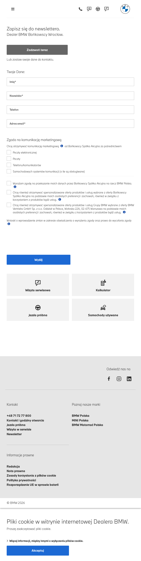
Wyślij (38, 260)
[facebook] (109, 382)
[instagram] (119, 382)
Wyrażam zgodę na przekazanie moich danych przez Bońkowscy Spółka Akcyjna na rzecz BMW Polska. (72, 185)
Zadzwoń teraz (37, 50)
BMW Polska (80, 415)
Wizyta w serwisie (19, 429)
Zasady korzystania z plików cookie (31, 475)
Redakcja (13, 466)
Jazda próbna (16, 425)
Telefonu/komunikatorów (27, 165)
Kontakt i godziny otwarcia (25, 420)
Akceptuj (38, 550)
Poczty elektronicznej (25, 152)
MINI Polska (80, 420)
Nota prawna (16, 471)
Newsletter (14, 434)
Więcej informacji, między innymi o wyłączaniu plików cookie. (45, 541)
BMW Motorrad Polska (87, 425)
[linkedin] (129, 382)
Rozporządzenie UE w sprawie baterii (32, 485)
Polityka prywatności (21, 480)
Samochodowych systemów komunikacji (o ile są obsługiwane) (49, 171)
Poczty (16, 159)
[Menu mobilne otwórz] (13, 9)
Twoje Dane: (16, 72)
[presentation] (34, 241)
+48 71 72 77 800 (19, 415)
